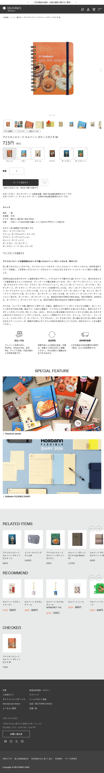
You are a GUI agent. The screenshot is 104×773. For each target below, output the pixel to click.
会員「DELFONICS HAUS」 (41, 704)
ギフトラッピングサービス (14, 699)
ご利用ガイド (8, 695)
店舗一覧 (33, 708)
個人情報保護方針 (21, 759)
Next (100, 70)
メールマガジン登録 (37, 699)
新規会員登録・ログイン (39, 690)
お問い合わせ (16, 734)
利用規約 (58, 759)
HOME (5, 17)
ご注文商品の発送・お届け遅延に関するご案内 (52, 2)
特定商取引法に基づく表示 (41, 759)
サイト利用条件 (71, 759)
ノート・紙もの (16, 17)
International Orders (11, 704)
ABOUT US (7, 759)
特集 (4, 690)
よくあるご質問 (9, 708)
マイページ (34, 695)
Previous (3, 70)
